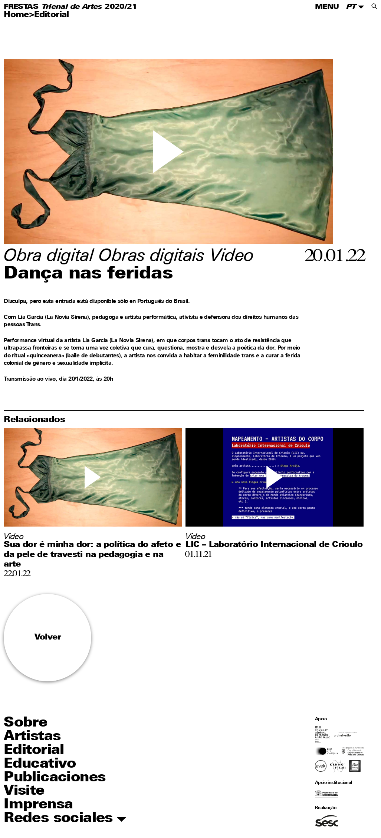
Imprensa (38, 805)
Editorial (51, 15)
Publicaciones (54, 778)
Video (232, 257)
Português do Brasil (162, 301)
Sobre (25, 723)
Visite (24, 791)
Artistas (32, 737)
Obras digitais (151, 257)
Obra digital (48, 257)
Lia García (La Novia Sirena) (53, 317)
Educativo (40, 764)
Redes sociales (65, 818)
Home (16, 15)
